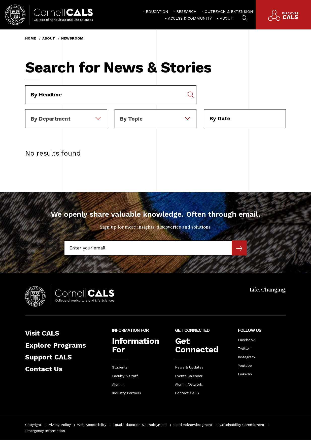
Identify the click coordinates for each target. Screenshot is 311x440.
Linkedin (245, 374)
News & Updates (189, 367)
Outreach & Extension (229, 11)
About (226, 18)
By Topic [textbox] (131, 119)
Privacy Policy (59, 425)
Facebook (246, 340)
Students (119, 367)
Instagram (246, 357)
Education (157, 11)
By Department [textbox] (50, 119)
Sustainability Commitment (241, 425)
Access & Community (190, 18)
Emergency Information (45, 431)
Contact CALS (187, 393)
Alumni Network (188, 384)
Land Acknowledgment (192, 425)
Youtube (245, 365)
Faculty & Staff (125, 376)
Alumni (117, 384)
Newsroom (72, 38)
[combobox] (66, 112)
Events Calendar (188, 376)
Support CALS (48, 357)
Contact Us (43, 369)
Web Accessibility (91, 425)
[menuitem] (155, 11)
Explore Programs (55, 345)
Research (186, 11)
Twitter (244, 348)
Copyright (33, 425)
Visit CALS (42, 333)
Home (30, 38)
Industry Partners (126, 393)
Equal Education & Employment (140, 425)
